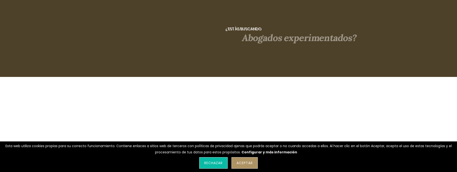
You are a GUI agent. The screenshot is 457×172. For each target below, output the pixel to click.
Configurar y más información (269, 152)
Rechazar (213, 163)
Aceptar (245, 163)
